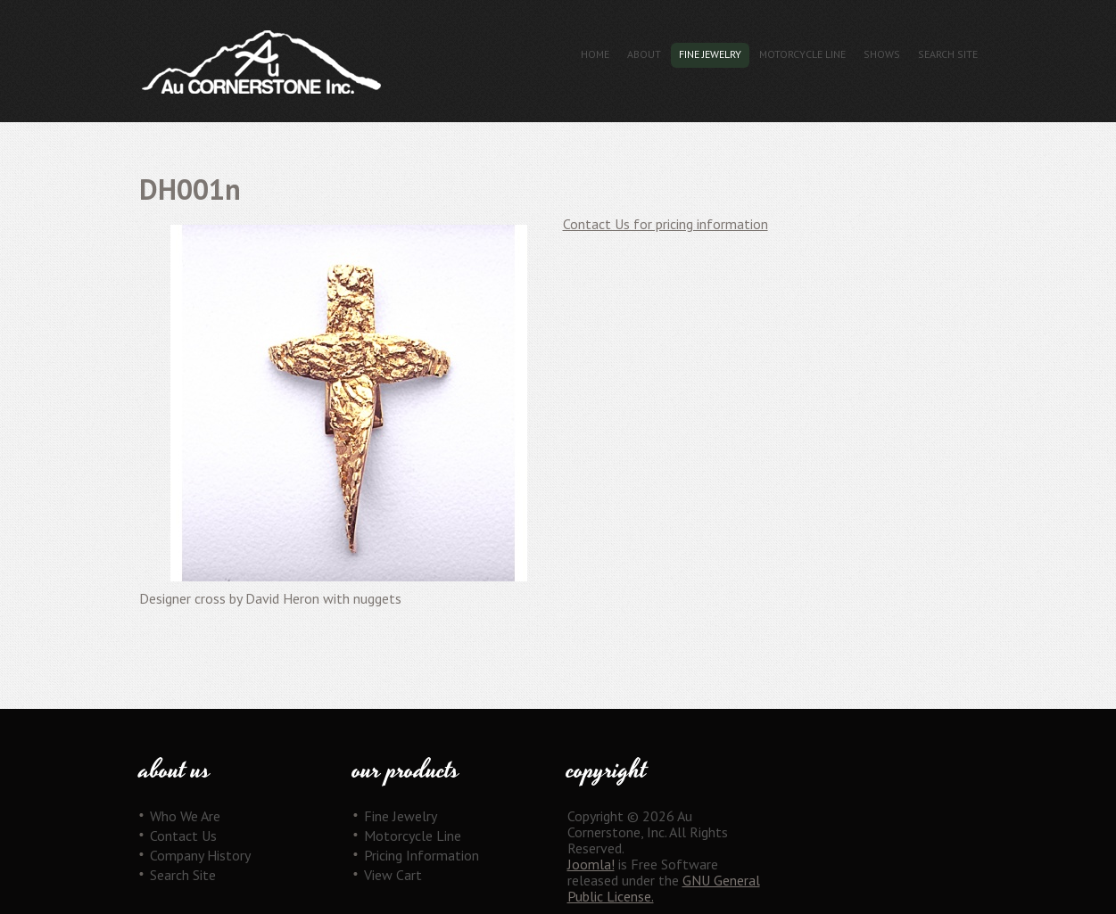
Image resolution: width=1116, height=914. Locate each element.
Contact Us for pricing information (665, 224)
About (644, 54)
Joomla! (591, 864)
